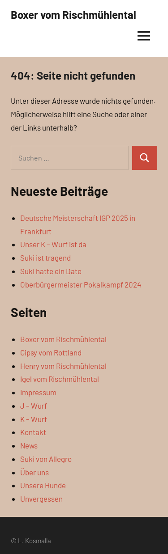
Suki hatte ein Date (51, 270)
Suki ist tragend (45, 257)
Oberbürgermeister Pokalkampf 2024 (80, 284)
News (29, 445)
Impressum (38, 392)
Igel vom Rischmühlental (59, 378)
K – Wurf (33, 418)
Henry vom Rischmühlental (63, 365)
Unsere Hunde (43, 485)
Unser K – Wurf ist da (53, 244)
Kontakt (33, 431)
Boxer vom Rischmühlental (73, 14)
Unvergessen (41, 498)
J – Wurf (33, 405)
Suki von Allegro (46, 458)
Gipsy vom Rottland (51, 352)
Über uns (34, 472)
